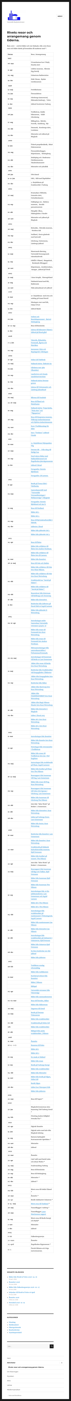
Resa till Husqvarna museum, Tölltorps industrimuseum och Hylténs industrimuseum (41, 419)
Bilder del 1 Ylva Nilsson (39, 903)
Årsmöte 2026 (14, 1297)
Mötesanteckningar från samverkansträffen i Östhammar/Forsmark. (40, 650)
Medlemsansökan (13, 1390)
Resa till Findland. (37, 508)
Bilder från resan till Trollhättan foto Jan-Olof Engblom (40, 755)
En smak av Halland (38, 1057)
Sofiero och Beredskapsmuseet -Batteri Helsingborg (41, 319)
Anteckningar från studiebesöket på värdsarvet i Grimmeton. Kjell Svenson (41, 937)
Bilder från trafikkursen (39, 972)
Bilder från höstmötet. (39, 600)
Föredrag (12, 1322)
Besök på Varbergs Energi (40, 1065)
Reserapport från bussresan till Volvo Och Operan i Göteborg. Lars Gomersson (41, 791)
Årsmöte (34, 1041)
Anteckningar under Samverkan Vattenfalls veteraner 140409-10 (39, 623)
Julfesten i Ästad (37, 526)
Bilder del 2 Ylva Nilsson (39, 907)
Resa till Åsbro (36, 542)
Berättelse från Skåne (39, 683)
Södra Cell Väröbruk (38, 360)
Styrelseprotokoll (15, 1332)
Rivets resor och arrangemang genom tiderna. (26, 1367)
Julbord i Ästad (36, 465)
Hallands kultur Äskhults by (41, 364)
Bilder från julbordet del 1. (40, 530)
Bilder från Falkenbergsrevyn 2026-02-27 (24, 1287)
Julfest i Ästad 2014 (38, 715)
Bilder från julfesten (38, 957)
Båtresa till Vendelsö (38, 397)
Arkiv (9, 1381)
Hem (9, 1358)
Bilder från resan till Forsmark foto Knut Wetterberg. (38, 632)
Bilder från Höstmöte (38, 1073)
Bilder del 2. (35, 516)
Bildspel (34, 986)
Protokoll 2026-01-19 (17, 1303)
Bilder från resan (37, 1061)
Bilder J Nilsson (36, 982)
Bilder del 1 (35, 1049)
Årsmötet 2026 (14, 1282)
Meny (60, 16)
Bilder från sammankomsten (41, 997)
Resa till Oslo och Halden (40, 563)
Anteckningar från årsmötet (41, 736)
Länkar (9, 1385)
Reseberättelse (14, 1330)
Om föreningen (12, 1372)
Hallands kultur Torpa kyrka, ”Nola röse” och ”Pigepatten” (41, 410)
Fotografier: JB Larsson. (39, 476)
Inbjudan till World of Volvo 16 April (22, 1292)
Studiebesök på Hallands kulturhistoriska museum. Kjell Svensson (40, 849)
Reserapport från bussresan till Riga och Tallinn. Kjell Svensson (41, 871)
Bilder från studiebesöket (40, 1019)
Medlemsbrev (14, 1325)
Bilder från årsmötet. (38, 559)
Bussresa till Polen (37, 1045)
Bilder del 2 (35, 1053)
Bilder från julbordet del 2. (40, 534)
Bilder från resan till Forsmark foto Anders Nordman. (39, 641)
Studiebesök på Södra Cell (40, 1023)
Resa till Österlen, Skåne (40, 1001)
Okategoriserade (15, 1327)
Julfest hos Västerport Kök (40, 1087)
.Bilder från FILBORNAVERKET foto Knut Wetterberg (41, 695)
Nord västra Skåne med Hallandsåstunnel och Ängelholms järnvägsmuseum (42, 458)
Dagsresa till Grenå (38, 1008)
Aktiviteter (11, 1363)
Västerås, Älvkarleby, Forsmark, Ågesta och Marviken (39, 342)
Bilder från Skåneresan (39, 1005)
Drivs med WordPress (15, 1395)
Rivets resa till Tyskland (39, 1204)
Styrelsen (10, 1376)
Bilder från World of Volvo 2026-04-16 (23, 1277)
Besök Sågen (35, 1083)
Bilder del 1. (35, 512)
